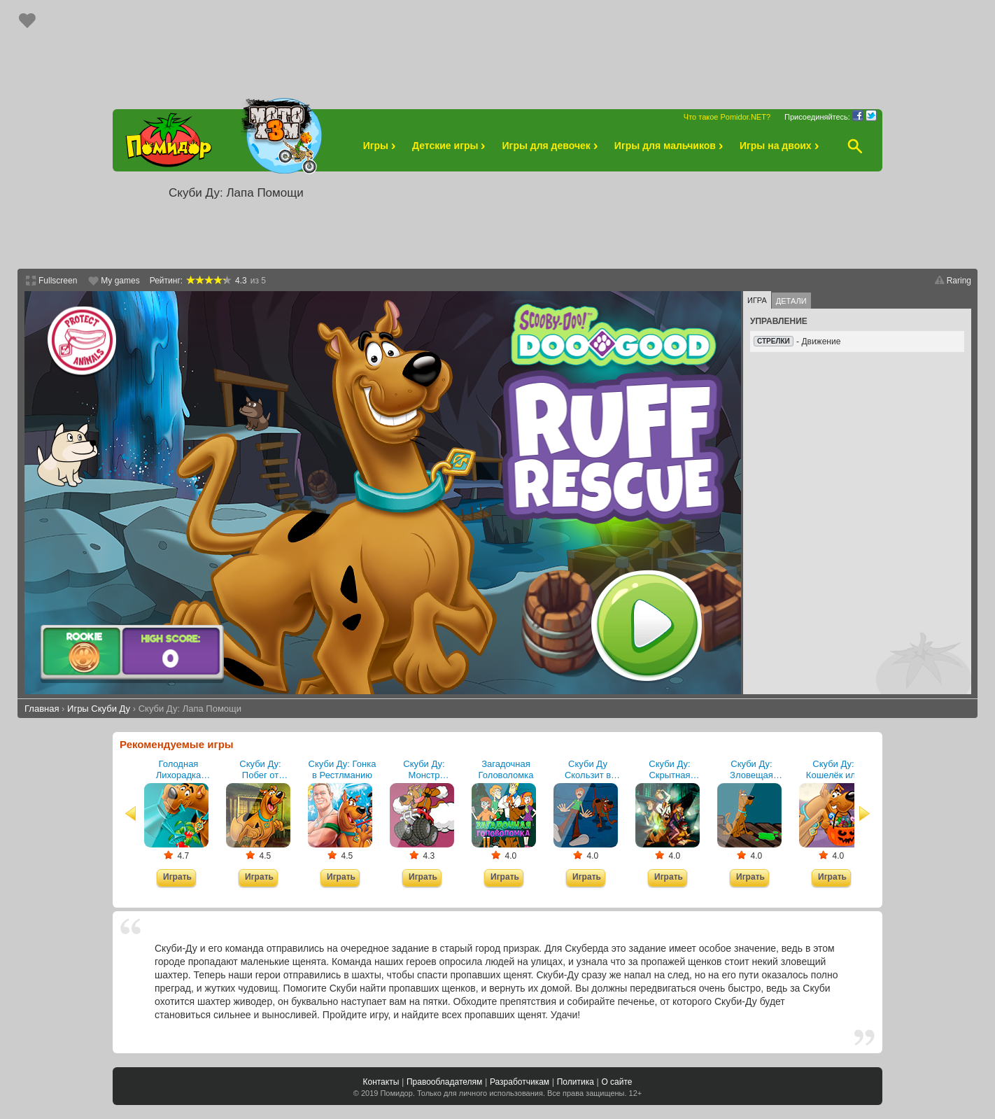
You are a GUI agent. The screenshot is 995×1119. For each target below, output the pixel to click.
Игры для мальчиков (670, 145)
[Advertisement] (497, 47)
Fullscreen (57, 281)
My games (120, 281)
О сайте (616, 1082)
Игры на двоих (781, 145)
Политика (575, 1082)
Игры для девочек (551, 145)
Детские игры (450, 145)
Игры (381, 145)
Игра (757, 300)
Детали (791, 301)
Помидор (396, 1093)
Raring (959, 281)
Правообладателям (444, 1082)
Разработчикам (519, 1082)
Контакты (380, 1082)
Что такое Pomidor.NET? (727, 117)
